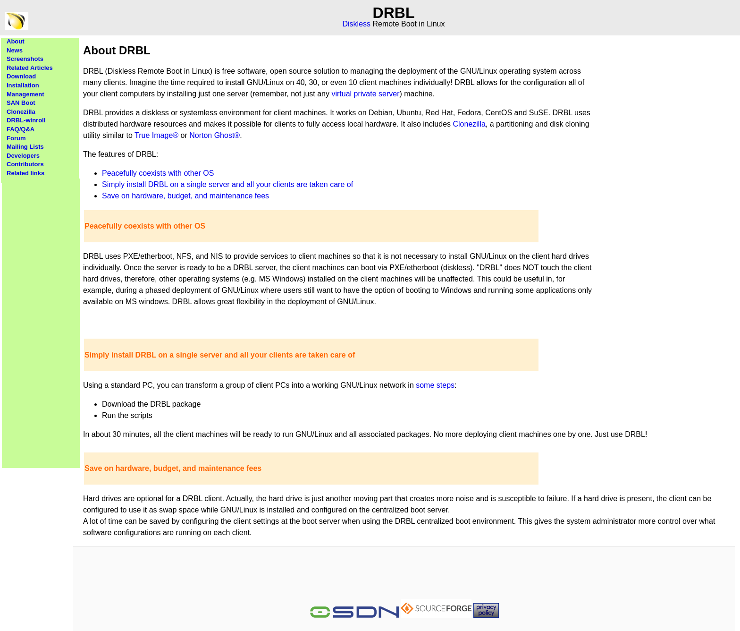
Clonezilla (21, 111)
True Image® (156, 135)
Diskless (357, 24)
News (15, 50)
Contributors (25, 164)
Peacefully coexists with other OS (158, 173)
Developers (23, 155)
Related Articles (30, 67)
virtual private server (365, 94)
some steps (435, 385)
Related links (25, 173)
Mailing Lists (25, 146)
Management (25, 94)
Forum (16, 138)
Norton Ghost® (214, 135)
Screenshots (25, 58)
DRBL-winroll (26, 120)
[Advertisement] (41, 320)
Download (21, 76)
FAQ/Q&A (20, 129)
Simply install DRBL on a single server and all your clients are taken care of (227, 184)
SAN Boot (21, 102)
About (16, 41)
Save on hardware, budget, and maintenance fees (185, 196)
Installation (23, 85)
